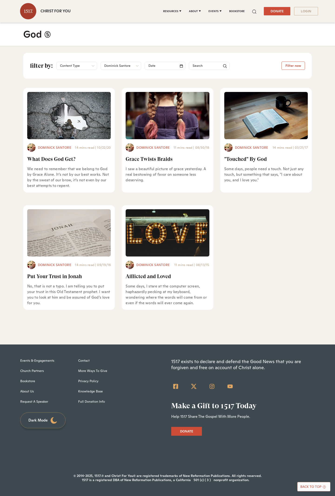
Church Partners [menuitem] (32, 371)
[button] (254, 11)
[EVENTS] (215, 11)
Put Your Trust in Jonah (54, 276)
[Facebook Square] (175, 386)
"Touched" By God (245, 159)
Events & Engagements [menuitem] (37, 360)
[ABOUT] (195, 11)
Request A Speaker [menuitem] (34, 401)
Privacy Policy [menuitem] (88, 381)
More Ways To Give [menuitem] (92, 371)
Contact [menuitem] (84, 360)
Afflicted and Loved (148, 276)
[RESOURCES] (172, 11)
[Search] (165, 66)
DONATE (277, 11)
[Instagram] (212, 386)
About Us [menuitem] (27, 391)
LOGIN (306, 11)
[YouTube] (230, 386)
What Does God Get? (51, 159)
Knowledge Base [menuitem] (90, 391)
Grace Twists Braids (149, 159)
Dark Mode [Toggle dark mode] (43, 420)
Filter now (293, 66)
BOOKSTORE (237, 11)
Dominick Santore (54, 147)
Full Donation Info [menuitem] (91, 401)
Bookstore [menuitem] (27, 381)
